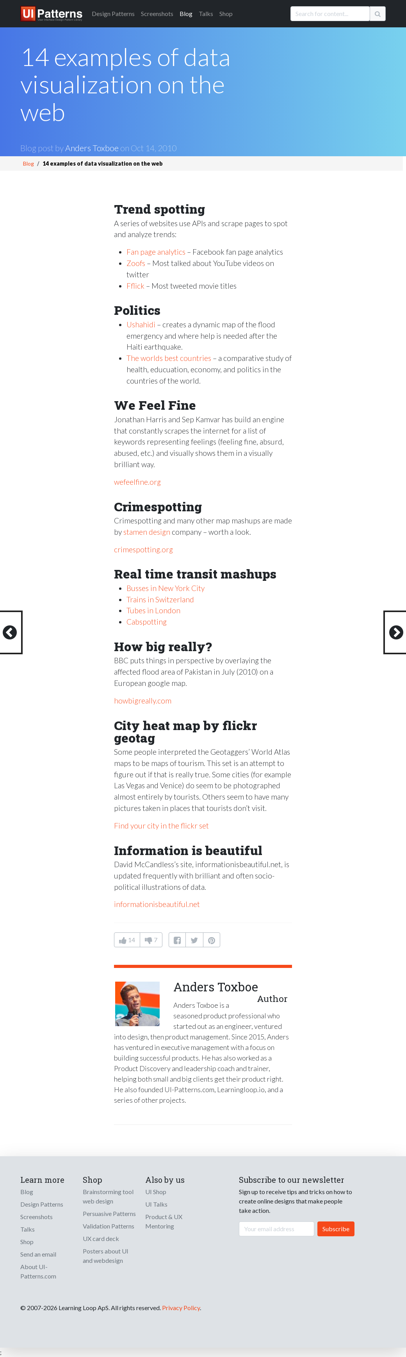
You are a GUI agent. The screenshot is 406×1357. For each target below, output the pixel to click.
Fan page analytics (155, 251)
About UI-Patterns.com (38, 1271)
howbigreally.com (142, 700)
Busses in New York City (165, 588)
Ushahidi (140, 324)
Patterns (113, 13)
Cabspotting (146, 621)
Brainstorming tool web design (108, 1196)
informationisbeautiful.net (157, 904)
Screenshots (157, 13)
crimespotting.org (143, 549)
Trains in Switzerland (160, 599)
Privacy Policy (181, 1307)
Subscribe (335, 1228)
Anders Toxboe (92, 148)
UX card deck (101, 1238)
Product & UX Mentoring (163, 1221)
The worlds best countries (168, 358)
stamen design (146, 531)
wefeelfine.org (137, 481)
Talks (206, 13)
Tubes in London (153, 610)
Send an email (38, 1254)
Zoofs (135, 263)
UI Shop (155, 1191)
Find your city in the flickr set (161, 825)
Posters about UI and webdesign (105, 1255)
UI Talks (156, 1204)
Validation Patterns (108, 1226)
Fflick (135, 285)
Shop (226, 13)
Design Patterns (41, 1204)
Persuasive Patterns (109, 1213)
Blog (186, 13)
